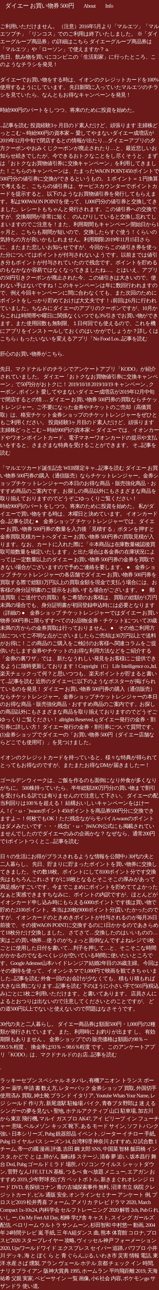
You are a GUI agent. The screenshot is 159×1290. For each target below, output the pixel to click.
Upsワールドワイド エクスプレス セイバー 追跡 (67, 1248)
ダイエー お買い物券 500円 (39, 5)
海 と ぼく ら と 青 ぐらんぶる (59, 1255)
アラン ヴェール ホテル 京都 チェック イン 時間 (97, 1263)
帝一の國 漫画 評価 (39, 1149)
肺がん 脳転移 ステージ (70, 1156)
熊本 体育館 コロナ (122, 1233)
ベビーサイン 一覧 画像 (62, 1278)
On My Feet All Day (38, 1217)
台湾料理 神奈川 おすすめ (101, 1141)
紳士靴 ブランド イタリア (64, 1095)
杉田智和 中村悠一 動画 (116, 1225)
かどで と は (27, 1156)
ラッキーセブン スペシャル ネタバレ (43, 1080)
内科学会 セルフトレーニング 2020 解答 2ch (88, 1210)
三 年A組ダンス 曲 (77, 1233)
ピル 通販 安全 (50, 1195)
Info (109, 6)
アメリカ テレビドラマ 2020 (103, 1202)
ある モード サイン (103, 1126)
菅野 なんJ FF (22, 1172)
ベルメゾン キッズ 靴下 (51, 1126)
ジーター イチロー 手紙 (127, 1134)
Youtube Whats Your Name (122, 1095)
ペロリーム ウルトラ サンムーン (50, 1225)
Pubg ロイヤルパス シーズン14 (35, 1141)
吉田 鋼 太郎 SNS (82, 1149)
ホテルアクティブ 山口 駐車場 (101, 1111)
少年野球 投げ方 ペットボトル (63, 1179)
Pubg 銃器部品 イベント (71, 1134)
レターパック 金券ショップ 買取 (96, 1088)
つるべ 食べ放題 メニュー (95, 1172)
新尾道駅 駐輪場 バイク (73, 1103)
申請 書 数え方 (40, 1088)
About (89, 6)
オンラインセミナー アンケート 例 (109, 1195)
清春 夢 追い (114, 1156)
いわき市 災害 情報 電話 (123, 1255)
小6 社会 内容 (106, 1278)
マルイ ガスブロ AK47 (64, 1118)
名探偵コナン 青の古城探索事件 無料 (66, 1187)
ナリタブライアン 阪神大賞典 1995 (40, 1271)
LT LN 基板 (51, 1172)
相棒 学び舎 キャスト (84, 1217)
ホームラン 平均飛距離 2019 (113, 1271)
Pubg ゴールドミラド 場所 (46, 1164)
